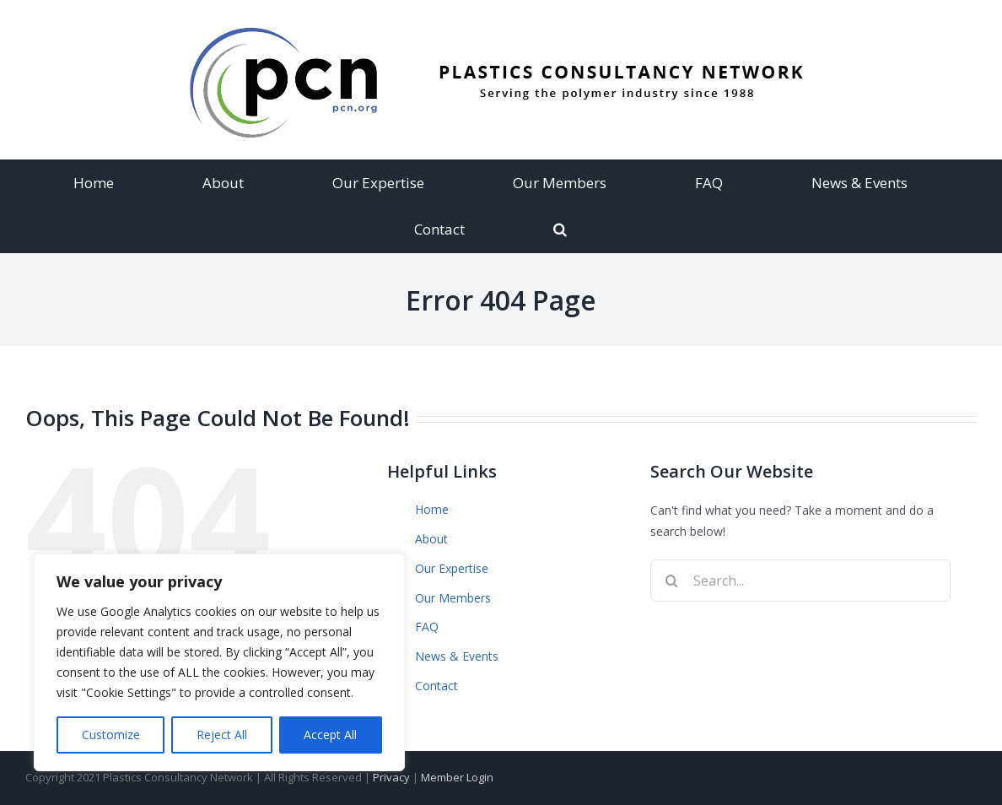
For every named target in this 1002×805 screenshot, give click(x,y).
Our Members (453, 598)
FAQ (427, 627)
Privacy (391, 777)
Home (432, 509)
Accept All (330, 735)
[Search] (560, 229)
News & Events (456, 656)
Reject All (222, 735)
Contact (436, 686)
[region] (219, 662)
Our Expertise (451, 568)
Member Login (457, 777)
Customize (111, 735)
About (431, 539)
